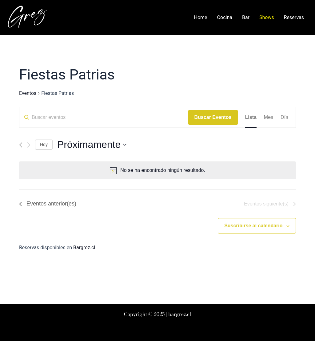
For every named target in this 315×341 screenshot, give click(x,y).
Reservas (294, 17)
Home (200, 17)
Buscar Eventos (213, 117)
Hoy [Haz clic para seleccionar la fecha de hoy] (44, 144)
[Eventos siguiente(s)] (28, 145)
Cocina (224, 17)
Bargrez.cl (84, 247)
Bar (245, 17)
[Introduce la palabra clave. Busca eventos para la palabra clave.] (103, 117)
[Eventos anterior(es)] (20, 145)
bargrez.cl (179, 314)
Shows (266, 17)
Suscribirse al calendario (253, 225)
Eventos (27, 93)
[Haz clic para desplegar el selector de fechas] (91, 145)
